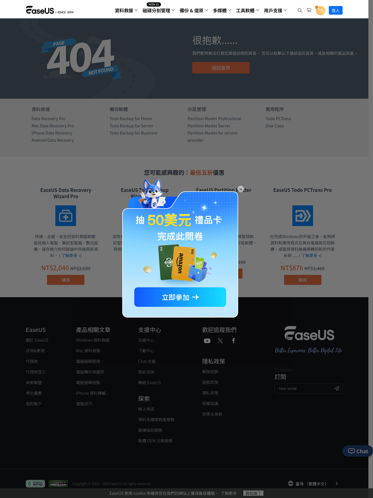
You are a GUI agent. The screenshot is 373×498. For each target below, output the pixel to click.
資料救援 (124, 10)
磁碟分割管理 (156, 10)
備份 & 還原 (191, 10)
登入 (336, 10)
